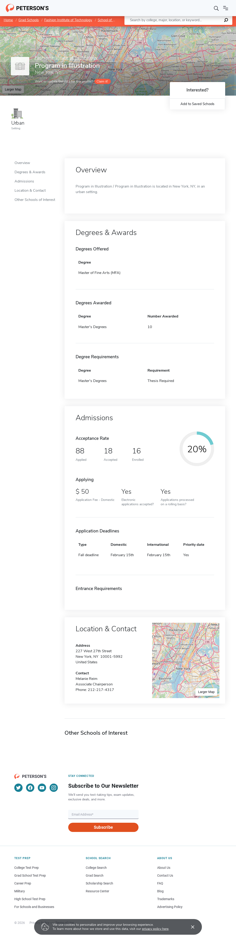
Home (8, 20)
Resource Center (97, 891)
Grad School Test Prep (30, 875)
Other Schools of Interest (35, 199)
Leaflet (180, 28)
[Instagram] (54, 788)
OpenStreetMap (204, 28)
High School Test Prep (29, 899)
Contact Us (165, 875)
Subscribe (103, 827)
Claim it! (102, 81)
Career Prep (22, 883)
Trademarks (165, 899)
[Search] (216, 8)
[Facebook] (30, 788)
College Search (96, 867)
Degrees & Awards (30, 172)
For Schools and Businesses (34, 907)
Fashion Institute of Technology (68, 20)
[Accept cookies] (189, 926)
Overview (22, 162)
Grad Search (94, 875)
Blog (160, 891)
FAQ (160, 883)
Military (19, 891)
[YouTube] (42, 788)
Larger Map (13, 89)
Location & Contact (30, 190)
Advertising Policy (170, 907)
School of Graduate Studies (118, 20)
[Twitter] (18, 788)
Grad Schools (28, 20)
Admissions (24, 181)
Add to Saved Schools (197, 104)
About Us (163, 867)
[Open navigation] (225, 8)
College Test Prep (26, 867)
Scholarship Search (99, 883)
